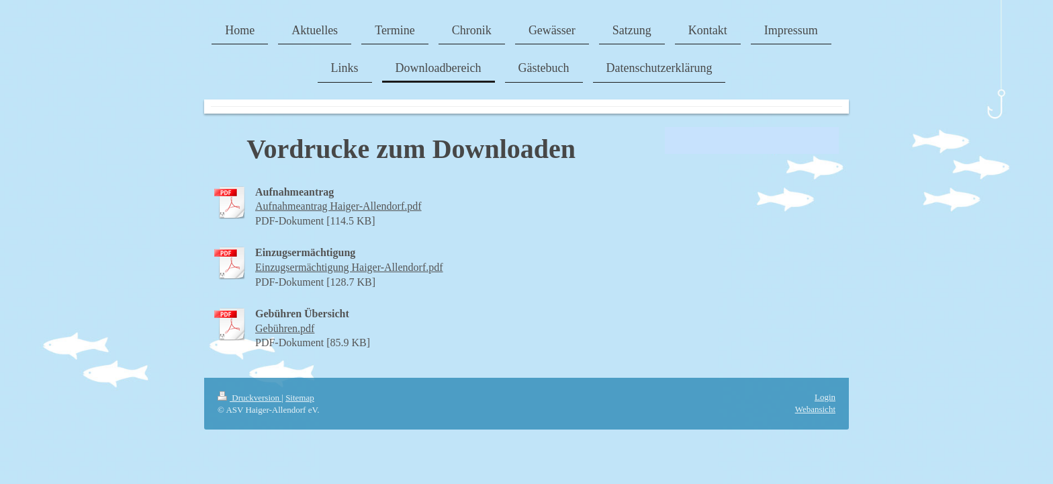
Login (825, 397)
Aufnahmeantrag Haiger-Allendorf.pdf (338, 206)
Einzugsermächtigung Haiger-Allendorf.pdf (349, 267)
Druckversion (249, 398)
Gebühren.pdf (284, 328)
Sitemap (299, 398)
